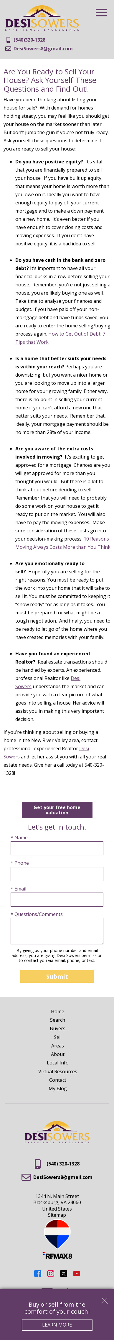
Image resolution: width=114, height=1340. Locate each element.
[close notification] (104, 1298)
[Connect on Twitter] (63, 1275)
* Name (19, 838)
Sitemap (57, 1215)
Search (57, 1020)
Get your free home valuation (57, 810)
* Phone (20, 863)
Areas (57, 1045)
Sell (58, 1037)
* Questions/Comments (37, 914)
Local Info (58, 1062)
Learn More (57, 1325)
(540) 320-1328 (57, 1164)
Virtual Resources (57, 1071)
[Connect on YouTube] (76, 1275)
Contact (57, 1080)
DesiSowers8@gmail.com (57, 1177)
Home (57, 1011)
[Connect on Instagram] (50, 1275)
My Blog (58, 1088)
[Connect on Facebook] (37, 1275)
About (58, 1054)
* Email (18, 889)
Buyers (57, 1028)
